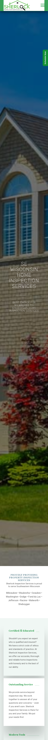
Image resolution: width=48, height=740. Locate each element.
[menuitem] (41, 5)
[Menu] (41, 5)
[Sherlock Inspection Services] (20, 5)
